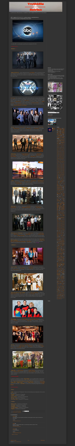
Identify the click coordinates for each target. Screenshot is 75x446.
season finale (59, 270)
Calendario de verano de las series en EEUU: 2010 (60, 171)
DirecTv (63, 183)
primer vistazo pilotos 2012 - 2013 (60, 265)
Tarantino (58, 284)
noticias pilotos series (60, 237)
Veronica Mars (58, 296)
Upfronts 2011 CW (59, 293)
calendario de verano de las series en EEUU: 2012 (60, 174)
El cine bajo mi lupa (60, 187)
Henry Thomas (28, 128)
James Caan (21, 293)
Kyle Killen (29, 206)
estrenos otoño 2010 (61, 191)
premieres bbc (61, 243)
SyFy (62, 283)
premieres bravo (58, 244)
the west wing (60, 289)
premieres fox (59, 248)
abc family (63, 135)
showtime (62, 276)
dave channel (60, 182)
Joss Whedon (32, 72)
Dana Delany (42, 382)
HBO (62, 198)
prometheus (62, 266)
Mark (32, 292)
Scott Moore (27, 344)
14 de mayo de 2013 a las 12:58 (17, 432)
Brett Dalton (27, 100)
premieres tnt (58, 259)
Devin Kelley (28, 234)
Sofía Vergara (39, 153)
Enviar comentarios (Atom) (17, 441)
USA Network (59, 295)
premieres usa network (61, 260)
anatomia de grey (61, 138)
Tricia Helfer (13, 155)
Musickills (58, 235)
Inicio (28, 440)
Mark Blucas (25, 155)
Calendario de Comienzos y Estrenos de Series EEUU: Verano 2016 (60, 155)
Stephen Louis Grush (28, 181)
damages (61, 181)
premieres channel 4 (61, 245)
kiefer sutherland (62, 213)
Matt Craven (16, 234)
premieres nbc (61, 253)
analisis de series (60, 137)
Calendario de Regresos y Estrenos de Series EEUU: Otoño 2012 (60, 167)
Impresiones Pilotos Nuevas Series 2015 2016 (60, 208)
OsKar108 (14, 416)
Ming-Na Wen (18, 101)
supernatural (58, 283)
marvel (63, 231)
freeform (59, 194)
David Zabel (22, 127)
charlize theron (58, 178)
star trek (63, 279)
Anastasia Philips (19, 183)
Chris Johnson (36, 128)
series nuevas (19, 412)
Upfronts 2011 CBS (62, 292)
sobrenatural (62, 277)
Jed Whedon (24, 105)
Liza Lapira (31, 268)
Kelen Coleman (15, 269)
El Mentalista (61, 188)
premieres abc (15, 412)
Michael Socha (17, 241)
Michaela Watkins (17, 371)
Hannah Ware (41, 127)
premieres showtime (60, 256)
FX (58, 196)
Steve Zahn (37, 206)
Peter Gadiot (13, 241)
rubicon (63, 268)
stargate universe (59, 281)
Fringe (63, 195)
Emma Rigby (23, 241)
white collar (62, 297)
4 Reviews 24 (62, 131)
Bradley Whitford (32, 370)
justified (58, 213)
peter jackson (62, 239)
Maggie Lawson (13, 293)
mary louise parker (59, 232)
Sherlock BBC (58, 275)
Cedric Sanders (38, 207)
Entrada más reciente (13, 440)
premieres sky (58, 257)
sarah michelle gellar (60, 269)
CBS (57, 177)
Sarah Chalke (42, 381)
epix (58, 190)
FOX (63, 193)
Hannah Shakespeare (25, 153)
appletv (58, 139)
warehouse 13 (62, 296)
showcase (59, 276)
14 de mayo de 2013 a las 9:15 (17, 426)
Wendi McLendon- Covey (33, 319)
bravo (59, 142)
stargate (62, 280)
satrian (14, 423)
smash (59, 277)
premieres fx (61, 249)
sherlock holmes (62, 275)
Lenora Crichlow (32, 293)
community (62, 179)
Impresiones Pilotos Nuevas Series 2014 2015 (60, 206)
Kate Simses (30, 346)
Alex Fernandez (13, 156)
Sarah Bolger (19, 347)
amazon (59, 136)
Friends (60, 195)
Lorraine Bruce (40, 181)
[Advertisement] (28, 437)
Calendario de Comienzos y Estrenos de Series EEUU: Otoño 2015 (60, 152)
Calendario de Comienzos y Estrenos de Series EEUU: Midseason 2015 (60, 147)
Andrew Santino (21, 346)
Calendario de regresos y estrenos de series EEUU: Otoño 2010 (60, 163)
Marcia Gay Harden (32, 371)
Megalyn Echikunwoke (26, 207)
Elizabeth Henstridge (35, 102)
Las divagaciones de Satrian (60, 215)
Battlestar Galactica (61, 140)
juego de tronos (61, 212)
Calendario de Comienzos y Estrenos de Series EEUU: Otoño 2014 (60, 151)
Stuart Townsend (16, 128)
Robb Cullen (35, 292)
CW (57, 181)
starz (63, 281)
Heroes (58, 199)
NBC (61, 235)
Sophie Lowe (42, 240)
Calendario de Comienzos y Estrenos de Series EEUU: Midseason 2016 (60, 148)
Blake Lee (41, 344)
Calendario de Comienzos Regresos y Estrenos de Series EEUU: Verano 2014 (60, 144)
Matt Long (17, 181)
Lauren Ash (22, 268)
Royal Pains (60, 268)
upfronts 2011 (59, 291)
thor (63, 289)
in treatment (61, 210)
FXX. (61, 196)
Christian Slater (13, 207)
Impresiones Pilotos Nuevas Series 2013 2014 (60, 203)
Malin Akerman (20, 370)
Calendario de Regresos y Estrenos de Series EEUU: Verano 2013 (60, 170)
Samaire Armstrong (20, 235)
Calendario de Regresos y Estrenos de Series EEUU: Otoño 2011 (60, 165)
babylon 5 (63, 139)
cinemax (63, 178)
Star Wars (58, 280)
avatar (60, 139)
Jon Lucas (22, 344)
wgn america (59, 297)
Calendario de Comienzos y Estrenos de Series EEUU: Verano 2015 (60, 154)
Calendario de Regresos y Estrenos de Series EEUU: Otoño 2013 (60, 168)
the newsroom (61, 287)
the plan (60, 288)
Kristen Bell (58, 214)
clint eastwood (58, 179)
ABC (13, 412)
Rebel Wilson (30, 266)
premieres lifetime (59, 252)
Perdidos (58, 239)
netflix (57, 236)
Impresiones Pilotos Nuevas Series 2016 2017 (60, 209)
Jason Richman (33, 180)
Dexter (60, 183)
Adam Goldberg (25, 319)
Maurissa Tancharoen (17, 105)
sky (57, 277)
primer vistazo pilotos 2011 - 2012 (60, 264)
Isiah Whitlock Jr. (41, 180)
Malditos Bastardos (59, 231)
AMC (62, 136)
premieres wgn (60, 261)
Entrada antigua (43, 440)
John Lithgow (29, 241)
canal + (59, 174)
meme (62, 232)
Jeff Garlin (15, 320)
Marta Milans (38, 155)
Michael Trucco (33, 156)
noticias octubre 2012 (62, 236)
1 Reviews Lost (59, 128)
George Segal (29, 320)
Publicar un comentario (15, 434)
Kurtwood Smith (41, 234)
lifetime (57, 219)
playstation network (59, 240)
